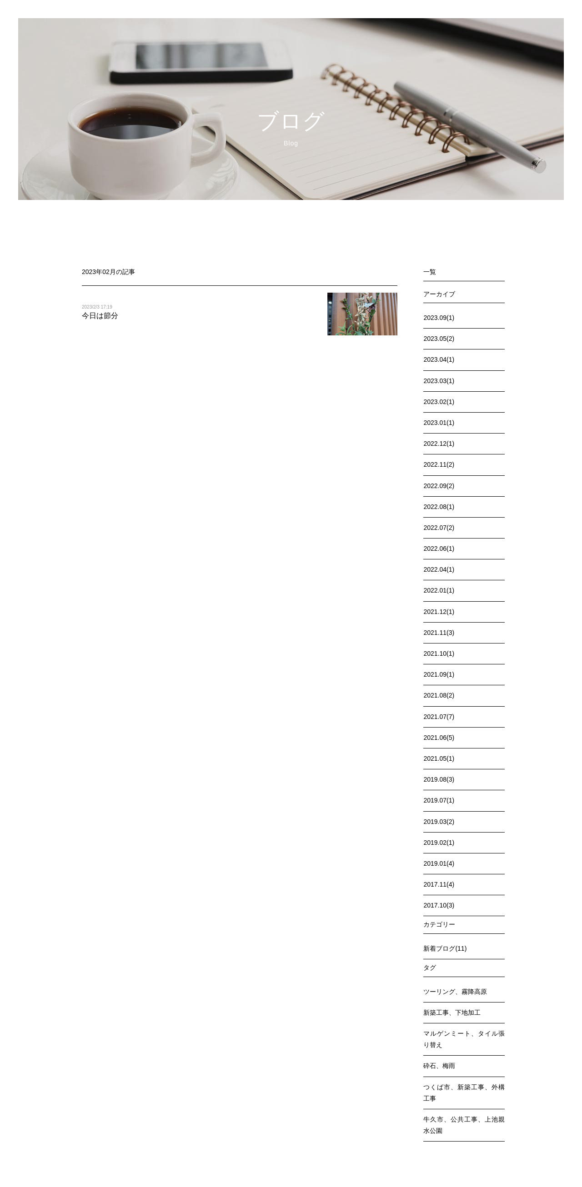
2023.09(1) (438, 317)
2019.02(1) (438, 842)
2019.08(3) (438, 779)
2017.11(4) (438, 884)
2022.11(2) (438, 464)
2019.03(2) (438, 821)
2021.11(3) (438, 632)
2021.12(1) (438, 611)
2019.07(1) (438, 800)
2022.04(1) (438, 569)
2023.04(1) (438, 359)
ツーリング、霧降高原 (455, 991)
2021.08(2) (438, 695)
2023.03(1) (438, 380)
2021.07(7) (438, 716)
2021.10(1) (438, 653)
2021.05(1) (438, 758)
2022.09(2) (438, 485)
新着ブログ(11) (445, 948)
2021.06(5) (438, 737)
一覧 (429, 271)
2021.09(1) (438, 674)
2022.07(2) (438, 527)
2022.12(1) (438, 443)
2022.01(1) (438, 590)
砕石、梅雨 (439, 1065)
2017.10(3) (438, 905)
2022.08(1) (438, 506)
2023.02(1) (438, 401)
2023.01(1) (438, 422)
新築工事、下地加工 (452, 1012)
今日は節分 (100, 315)
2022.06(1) (438, 548)
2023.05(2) (438, 338)
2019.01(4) (438, 863)
